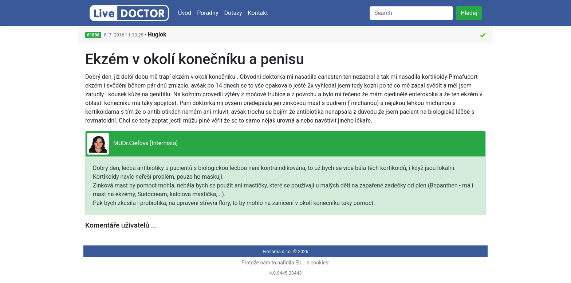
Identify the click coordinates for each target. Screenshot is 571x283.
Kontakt (258, 12)
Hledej (469, 12)
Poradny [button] (207, 12)
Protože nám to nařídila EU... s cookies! (285, 262)
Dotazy (233, 12)
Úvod (184, 12)
